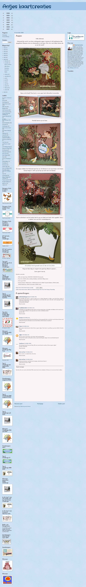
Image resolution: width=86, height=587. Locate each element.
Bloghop (4, 108)
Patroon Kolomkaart (6, 158)
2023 (8, 20)
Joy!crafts (4, 135)
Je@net (20, 334)
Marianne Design (35, 289)
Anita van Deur (22, 352)
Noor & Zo (42, 289)
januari (6, 89)
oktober (6, 74)
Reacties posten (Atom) (25, 406)
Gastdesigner (5, 126)
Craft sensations (5, 111)
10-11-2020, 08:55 (29, 359)
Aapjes (6, 71)
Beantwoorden (22, 313)
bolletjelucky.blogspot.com (24, 296)
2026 (8, 13)
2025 (8, 15)
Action (3, 100)
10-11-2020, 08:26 (27, 343)
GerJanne (21, 317)
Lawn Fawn (4, 142)
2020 (8, 27)
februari (6, 87)
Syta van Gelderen (6, 168)
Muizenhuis (7, 68)
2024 (8, 18)
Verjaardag (52, 289)
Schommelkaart (5, 161)
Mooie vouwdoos (8, 64)
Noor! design (47, 289)
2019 (8, 29)
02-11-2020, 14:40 (31, 307)
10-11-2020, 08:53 (29, 352)
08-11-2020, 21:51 (26, 317)
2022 (8, 22)
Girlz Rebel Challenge (6, 130)
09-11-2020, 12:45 (25, 326)
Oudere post (61, 403)
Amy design (4, 102)
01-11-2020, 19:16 (33, 296)
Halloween (4, 133)
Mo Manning (4, 150)
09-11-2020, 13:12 (26, 334)
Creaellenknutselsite (23, 307)
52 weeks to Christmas (6, 97)
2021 (8, 24)
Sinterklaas (4, 163)
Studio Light (4, 166)
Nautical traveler (5, 151)
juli (5, 78)
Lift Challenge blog (6, 146)
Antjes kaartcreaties (26, 6)
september (7, 76)
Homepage (40, 403)
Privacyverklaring (5, 36)
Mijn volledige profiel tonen (73, 67)
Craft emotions (5, 110)
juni (5, 80)
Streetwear (4, 164)
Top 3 (3, 173)
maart (6, 85)
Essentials (4, 124)
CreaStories (21, 343)
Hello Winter (7, 66)
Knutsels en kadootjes (6, 139)
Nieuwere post (18, 403)
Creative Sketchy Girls (6, 116)
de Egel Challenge (6, 181)
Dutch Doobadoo (5, 122)
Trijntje (20, 326)
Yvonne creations (5, 179)
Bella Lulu (30, 289)
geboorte (4, 183)
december (7, 61)
